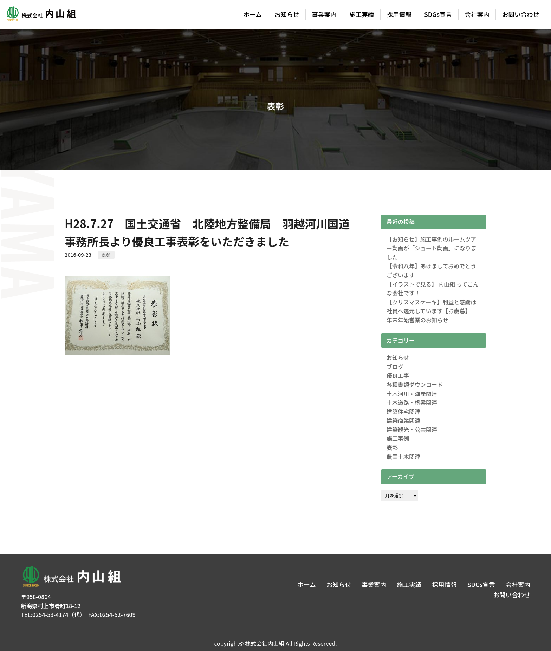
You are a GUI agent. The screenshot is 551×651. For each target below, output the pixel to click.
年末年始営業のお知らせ (417, 320)
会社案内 (477, 14)
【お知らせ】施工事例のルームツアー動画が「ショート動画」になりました (432, 248)
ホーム (253, 14)
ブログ (395, 366)
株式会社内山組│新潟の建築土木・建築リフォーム (41, 14)
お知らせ (286, 14)
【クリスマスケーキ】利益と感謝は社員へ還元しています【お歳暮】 (432, 306)
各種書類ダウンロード (415, 384)
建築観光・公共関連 (412, 429)
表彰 (106, 255)
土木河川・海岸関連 (412, 393)
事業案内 (324, 14)
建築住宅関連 (403, 411)
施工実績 (361, 14)
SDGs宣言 (438, 14)
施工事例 (398, 438)
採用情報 (399, 14)
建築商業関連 (403, 420)
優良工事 (398, 375)
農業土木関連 (403, 456)
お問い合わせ (520, 14)
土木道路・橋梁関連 (412, 402)
